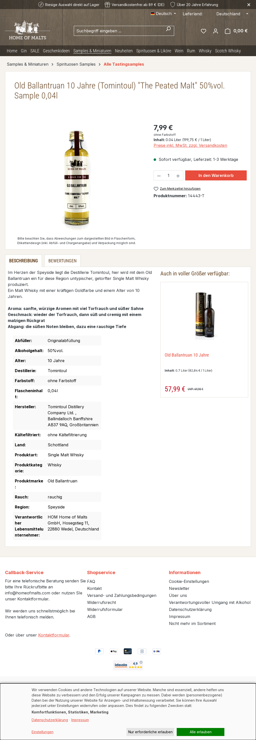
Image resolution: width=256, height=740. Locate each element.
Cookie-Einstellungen (189, 581)
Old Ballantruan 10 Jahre (187, 355)
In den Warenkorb (216, 175)
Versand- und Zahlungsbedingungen (121, 595)
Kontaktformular (53, 635)
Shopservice (101, 572)
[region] (76, 176)
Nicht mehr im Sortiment (192, 623)
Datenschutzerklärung (190, 609)
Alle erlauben (201, 732)
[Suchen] (168, 31)
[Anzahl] (168, 175)
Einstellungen (42, 732)
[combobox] (118, 31)
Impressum (179, 616)
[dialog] (128, 711)
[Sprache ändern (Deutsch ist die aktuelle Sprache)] (163, 13)
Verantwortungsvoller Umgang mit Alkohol (209, 602)
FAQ (91, 581)
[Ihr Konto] (216, 31)
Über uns (178, 595)
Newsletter (179, 588)
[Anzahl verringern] (159, 175)
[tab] (23, 261)
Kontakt (94, 588)
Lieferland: (193, 13)
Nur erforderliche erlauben (150, 732)
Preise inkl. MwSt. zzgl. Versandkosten (190, 145)
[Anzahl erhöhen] (178, 175)
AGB (91, 616)
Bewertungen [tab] (62, 260)
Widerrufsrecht (101, 602)
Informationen (185, 572)
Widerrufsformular (105, 609)
